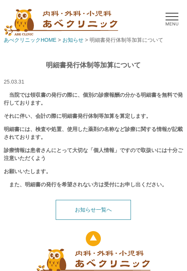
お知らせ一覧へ (93, 210)
